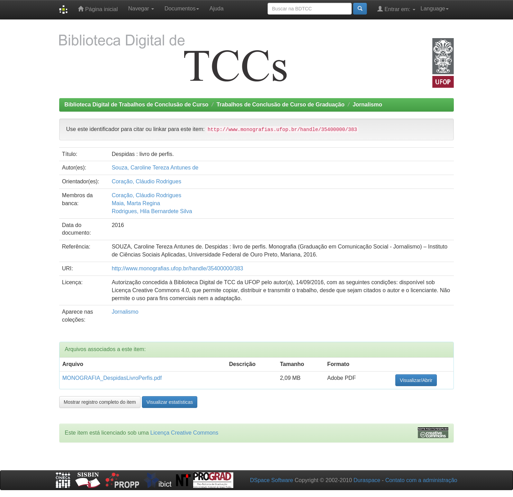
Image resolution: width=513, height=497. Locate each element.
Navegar (141, 8)
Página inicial (98, 9)
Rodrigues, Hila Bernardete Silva (152, 211)
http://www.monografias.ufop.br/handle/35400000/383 (177, 268)
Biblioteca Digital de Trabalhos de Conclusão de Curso (136, 104)
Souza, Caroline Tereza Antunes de (155, 168)
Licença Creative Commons (184, 433)
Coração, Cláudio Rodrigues (146, 181)
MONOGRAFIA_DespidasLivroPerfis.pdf (112, 378)
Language (435, 8)
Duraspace (366, 480)
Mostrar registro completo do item (100, 402)
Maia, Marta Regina (136, 203)
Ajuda (216, 8)
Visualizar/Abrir (416, 380)
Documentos (181, 8)
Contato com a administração (421, 480)
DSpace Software (271, 480)
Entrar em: (396, 9)
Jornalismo (367, 104)
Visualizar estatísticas (169, 402)
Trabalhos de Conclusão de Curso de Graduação (280, 104)
